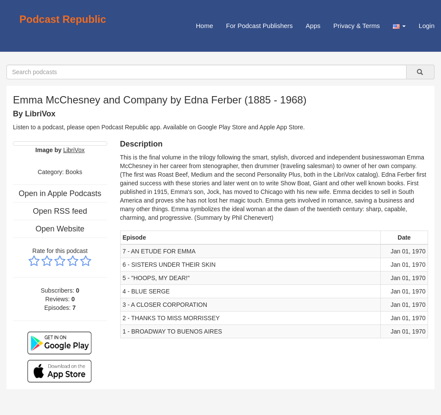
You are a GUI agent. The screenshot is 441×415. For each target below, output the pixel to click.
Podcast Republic (62, 19)
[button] (399, 26)
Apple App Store (281, 127)
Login (427, 25)
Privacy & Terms (356, 25)
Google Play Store (222, 127)
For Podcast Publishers (259, 25)
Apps (313, 25)
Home (204, 25)
